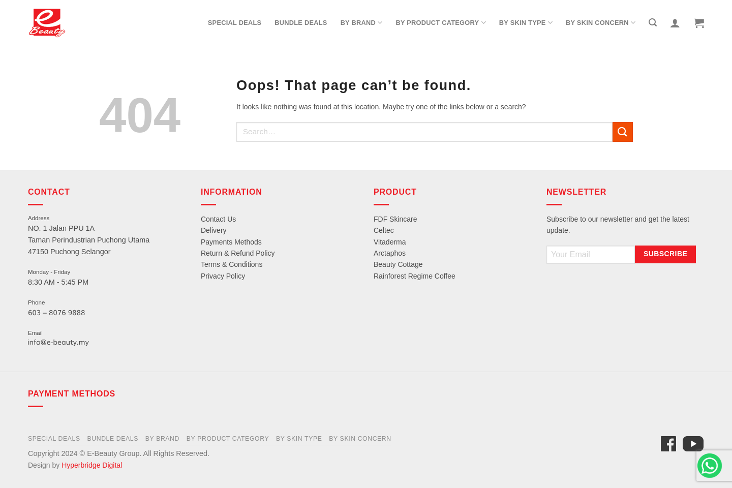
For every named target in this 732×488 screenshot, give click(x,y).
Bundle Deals (300, 22)
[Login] (675, 23)
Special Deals (234, 22)
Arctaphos (390, 253)
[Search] (653, 23)
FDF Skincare (395, 219)
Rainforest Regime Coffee (414, 276)
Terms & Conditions (231, 264)
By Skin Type (526, 22)
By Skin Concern (600, 22)
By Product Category (440, 22)
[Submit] (623, 132)
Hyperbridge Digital (92, 465)
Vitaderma (390, 242)
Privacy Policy (223, 276)
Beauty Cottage (398, 264)
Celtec (384, 230)
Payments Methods (231, 242)
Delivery (214, 230)
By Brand (362, 22)
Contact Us (218, 219)
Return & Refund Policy (238, 253)
